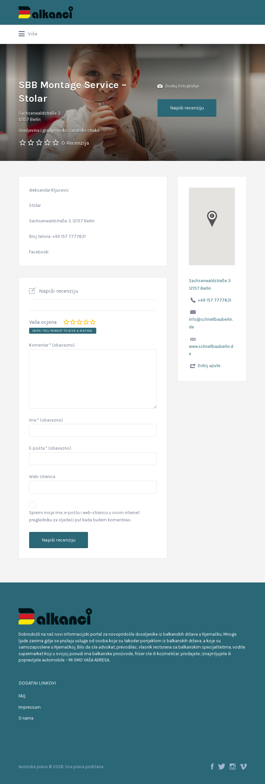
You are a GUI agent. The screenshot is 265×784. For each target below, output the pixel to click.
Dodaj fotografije (178, 86)
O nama (26, 718)
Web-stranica (42, 476)
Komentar (52, 345)
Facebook (212, 766)
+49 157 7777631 (214, 300)
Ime (46, 420)
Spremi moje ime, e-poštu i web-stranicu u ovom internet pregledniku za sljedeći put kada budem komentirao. (84, 516)
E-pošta (50, 448)
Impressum (30, 707)
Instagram (233, 766)
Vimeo (243, 766)
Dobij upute (209, 365)
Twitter (221, 766)
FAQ (22, 695)
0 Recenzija (75, 143)
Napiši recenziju (187, 108)
